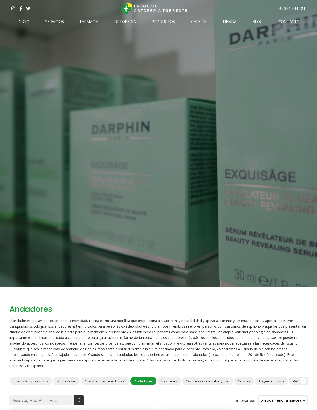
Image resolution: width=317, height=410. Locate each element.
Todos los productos (31, 381)
